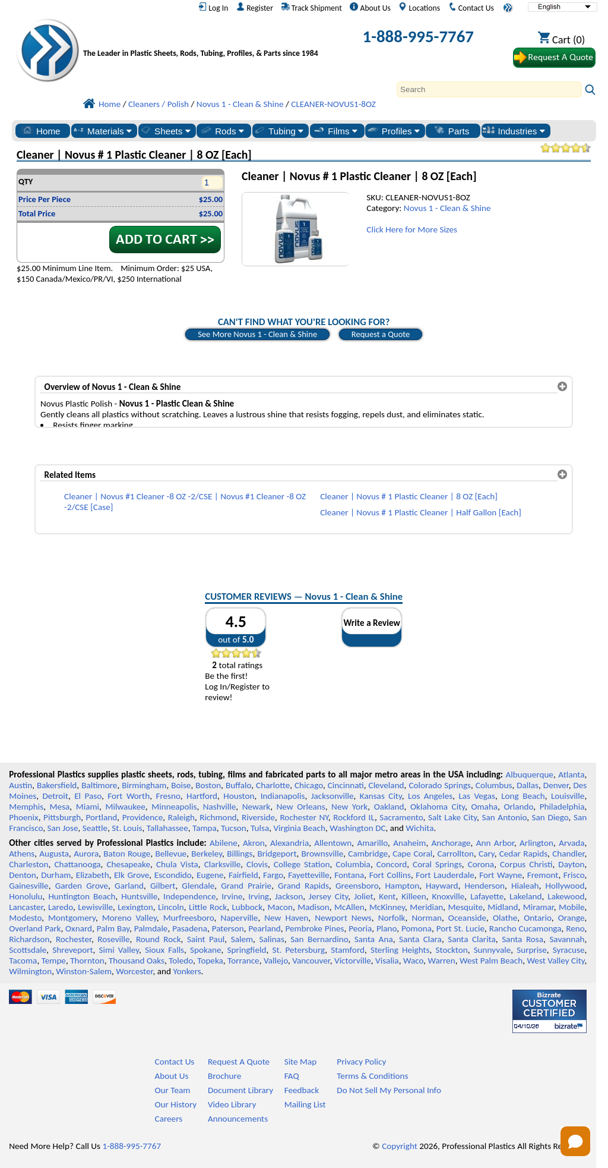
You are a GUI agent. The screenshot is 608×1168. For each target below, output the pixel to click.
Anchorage (451, 843)
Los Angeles (430, 796)
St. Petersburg (298, 950)
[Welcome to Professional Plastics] (203, 39)
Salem (242, 939)
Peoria (360, 928)
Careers (169, 1118)
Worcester (134, 971)
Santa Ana (373, 939)
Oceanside (467, 917)
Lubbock (247, 907)
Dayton (571, 864)
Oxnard (78, 928)
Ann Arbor (495, 843)
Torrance (243, 960)
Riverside (258, 817)
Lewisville (95, 907)
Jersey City (328, 896)
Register (254, 7)
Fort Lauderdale (445, 875)
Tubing (278, 130)
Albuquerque (529, 774)
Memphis (26, 806)
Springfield (246, 950)
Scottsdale (27, 950)
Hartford (201, 796)
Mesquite (465, 907)
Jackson (289, 896)
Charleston (28, 864)
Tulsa (260, 828)
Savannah (566, 939)
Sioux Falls (164, 950)
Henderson (484, 885)
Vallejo (276, 960)
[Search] (489, 89)
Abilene (224, 843)
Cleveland (386, 785)
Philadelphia (562, 806)
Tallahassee (167, 828)
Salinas (271, 939)
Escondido (173, 875)
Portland (102, 817)
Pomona (416, 928)
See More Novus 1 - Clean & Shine (257, 334)
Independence (189, 896)
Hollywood (564, 885)
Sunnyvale (492, 950)
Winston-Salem (84, 971)
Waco (413, 960)
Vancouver (311, 960)
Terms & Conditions (372, 1076)
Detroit (55, 796)
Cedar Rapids (523, 853)
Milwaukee (125, 806)
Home (41, 130)
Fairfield (243, 875)
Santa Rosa (522, 939)
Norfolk (392, 917)
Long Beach (522, 796)
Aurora (86, 853)
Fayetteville (309, 875)
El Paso (88, 796)
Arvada (571, 843)
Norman (426, 917)
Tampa (204, 828)
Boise (181, 785)
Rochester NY (304, 817)
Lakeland (525, 896)
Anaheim (409, 843)
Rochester (73, 939)
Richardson (29, 939)
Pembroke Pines (315, 928)
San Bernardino (319, 939)
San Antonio (504, 817)
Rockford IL (354, 817)
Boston (208, 785)
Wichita (419, 828)
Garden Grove (81, 885)
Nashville (219, 806)
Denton (22, 875)
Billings (239, 853)
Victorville (352, 960)
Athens (21, 853)
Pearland (264, 928)
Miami (87, 806)
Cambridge (368, 853)
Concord (391, 864)
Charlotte (273, 785)
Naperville (239, 917)
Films (334, 130)
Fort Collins (390, 875)
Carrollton (455, 853)
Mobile (572, 907)
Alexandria (289, 843)
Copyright (399, 1146)
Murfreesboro (188, 917)
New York (349, 806)
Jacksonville (332, 796)
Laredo (60, 907)
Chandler (568, 853)
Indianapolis (283, 796)
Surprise (532, 950)
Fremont (543, 875)
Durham (56, 875)
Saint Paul (205, 939)
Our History (176, 1104)
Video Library (232, 1104)
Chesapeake (128, 864)
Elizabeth (92, 875)
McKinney (387, 907)
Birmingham (144, 785)
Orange (571, 917)
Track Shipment (311, 7)
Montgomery (72, 917)
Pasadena (189, 928)
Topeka (210, 960)
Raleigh (181, 817)
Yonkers (187, 971)
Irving (258, 896)
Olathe (505, 917)
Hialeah (525, 885)
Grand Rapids (303, 885)
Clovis (257, 864)
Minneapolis (174, 806)
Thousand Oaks (136, 960)
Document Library (240, 1090)
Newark (256, 806)
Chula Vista (177, 864)
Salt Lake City (452, 817)
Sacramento (401, 817)
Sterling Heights (400, 950)
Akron (254, 843)
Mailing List (305, 1104)
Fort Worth (128, 796)
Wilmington (30, 971)
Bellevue (171, 853)
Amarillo (372, 843)
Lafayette (487, 896)
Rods (222, 130)
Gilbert (162, 885)
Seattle (95, 828)
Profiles (393, 130)
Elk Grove (131, 875)
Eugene (210, 875)
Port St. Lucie (460, 928)
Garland (129, 885)
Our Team (173, 1090)
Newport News (343, 917)
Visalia (387, 960)
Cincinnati (346, 785)
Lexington (135, 907)
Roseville (113, 939)
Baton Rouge (126, 853)
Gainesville (28, 885)
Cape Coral (412, 853)
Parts (451, 130)
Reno (575, 928)
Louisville (567, 796)
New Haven (286, 917)
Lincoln (171, 907)
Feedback (301, 1090)
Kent (387, 896)
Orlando (518, 806)
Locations (419, 7)
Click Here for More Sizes (411, 229)
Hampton (402, 885)
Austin (20, 785)
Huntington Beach (81, 896)
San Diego (550, 817)
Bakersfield (57, 785)
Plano (386, 928)
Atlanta (571, 774)
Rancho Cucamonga (525, 928)
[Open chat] (575, 1141)
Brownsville (323, 853)
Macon (280, 907)
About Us (370, 7)
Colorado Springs (439, 785)
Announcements (238, 1118)
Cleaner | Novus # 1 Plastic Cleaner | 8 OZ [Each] (409, 496)
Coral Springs (437, 864)
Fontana (349, 875)
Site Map (300, 1061)
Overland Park (35, 928)
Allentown (333, 843)
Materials (102, 130)
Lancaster (26, 907)
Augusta (54, 853)
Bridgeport (277, 853)
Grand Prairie (246, 885)
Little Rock (208, 907)
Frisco (574, 875)
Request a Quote (381, 334)
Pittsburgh (62, 817)
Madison (313, 907)
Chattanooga (77, 864)
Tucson (233, 828)
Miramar (538, 907)
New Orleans (300, 806)
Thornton (87, 960)
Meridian (426, 907)
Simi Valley (119, 950)
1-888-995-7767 (418, 36)
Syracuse (569, 950)
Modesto (25, 917)
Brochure (224, 1076)
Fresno (168, 796)
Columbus (494, 785)
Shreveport (72, 950)
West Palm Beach (491, 960)
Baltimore (99, 785)
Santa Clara (420, 939)
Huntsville (139, 896)
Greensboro (356, 885)
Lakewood (565, 896)
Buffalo (238, 785)
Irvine (231, 896)
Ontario (538, 917)
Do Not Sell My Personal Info (389, 1090)
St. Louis (127, 828)
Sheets (165, 130)
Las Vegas (476, 796)
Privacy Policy (361, 1061)
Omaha (484, 806)
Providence (142, 817)
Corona (481, 864)
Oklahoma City (437, 806)
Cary (487, 853)
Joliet (363, 896)
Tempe (54, 960)
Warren (441, 960)
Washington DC (357, 828)
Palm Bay (113, 928)
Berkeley (206, 853)
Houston (238, 796)
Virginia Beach (299, 828)
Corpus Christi (526, 864)
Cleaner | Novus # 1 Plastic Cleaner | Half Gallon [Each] (420, 512)
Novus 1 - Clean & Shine (447, 208)
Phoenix (23, 817)
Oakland (389, 806)
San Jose (63, 828)
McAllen (349, 907)
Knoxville (448, 896)
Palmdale (151, 928)
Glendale (198, 885)
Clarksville (222, 864)
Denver (556, 785)
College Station (302, 864)
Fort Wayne (500, 875)
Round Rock (158, 939)
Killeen (413, 896)
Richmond (218, 817)
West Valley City (555, 960)
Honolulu (25, 896)
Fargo (273, 875)
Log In (213, 7)
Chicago (308, 785)
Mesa (60, 806)
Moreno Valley (129, 917)
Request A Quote (239, 1061)
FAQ (291, 1076)
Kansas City (381, 796)
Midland (502, 907)
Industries (513, 130)
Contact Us (471, 7)
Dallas (528, 785)
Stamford (348, 950)
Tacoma (23, 960)
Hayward (442, 885)
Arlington (536, 843)
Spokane (205, 950)
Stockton (452, 950)
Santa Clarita (472, 939)
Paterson (228, 928)
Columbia (352, 864)
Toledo (181, 960)
